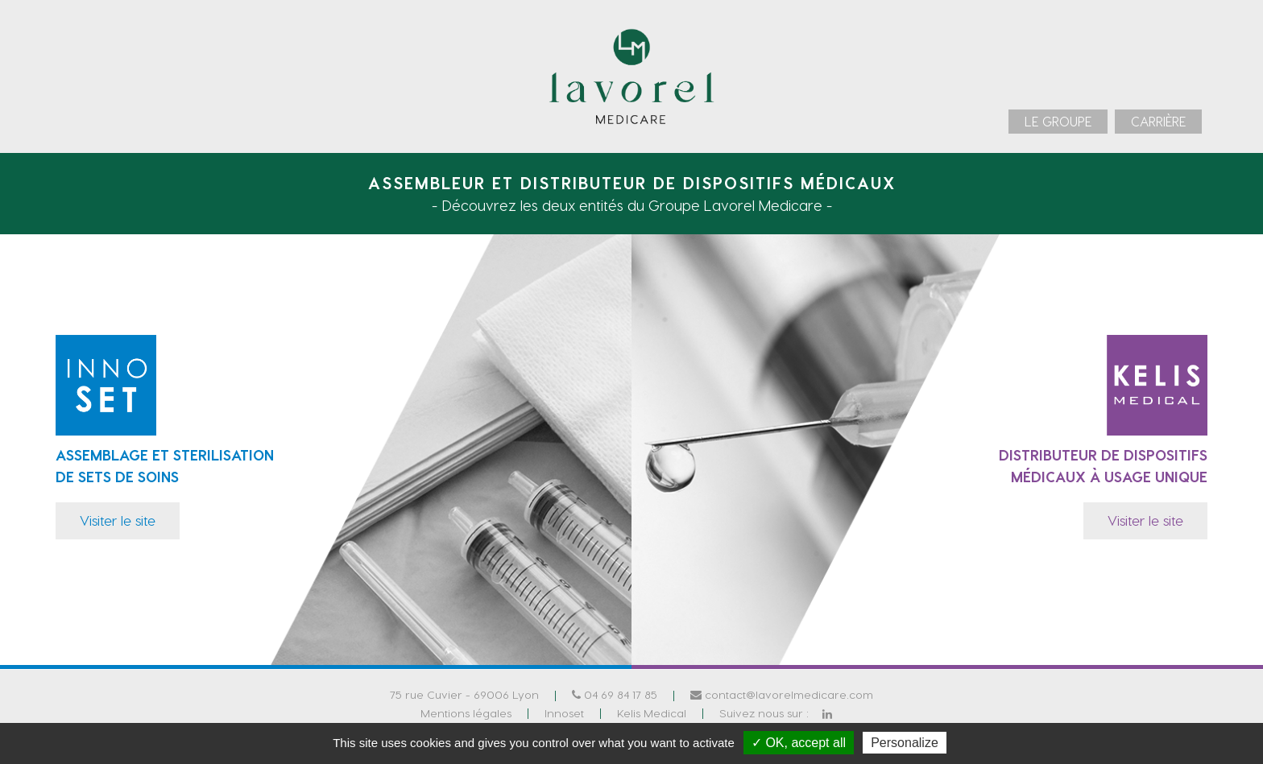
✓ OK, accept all (799, 743)
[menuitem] (1058, 121)
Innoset (564, 712)
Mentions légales (465, 712)
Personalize (904, 743)
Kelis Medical (651, 712)
